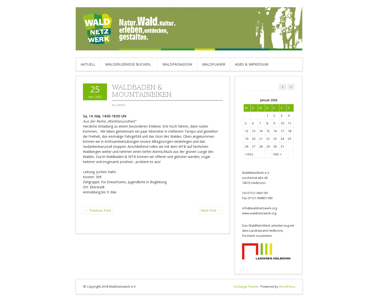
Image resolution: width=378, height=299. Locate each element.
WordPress (287, 286)
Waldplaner (213, 64)
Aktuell (88, 64)
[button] (291, 86)
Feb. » (277, 154)
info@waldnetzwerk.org (259, 208)
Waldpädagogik (177, 64)
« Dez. (249, 154)
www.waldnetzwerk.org (259, 213)
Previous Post (98, 210)
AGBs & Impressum (251, 64)
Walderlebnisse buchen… (129, 64)
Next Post (211, 210)
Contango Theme (245, 286)
